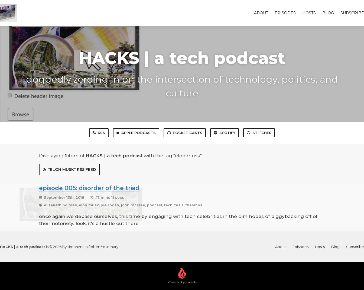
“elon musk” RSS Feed (69, 169)
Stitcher (259, 133)
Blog (328, 13)
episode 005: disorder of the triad (89, 187)
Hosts (309, 13)
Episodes (285, 13)
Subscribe (352, 13)
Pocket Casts (184, 133)
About (261, 13)
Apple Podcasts (136, 133)
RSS (99, 133)
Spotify (224, 133)
